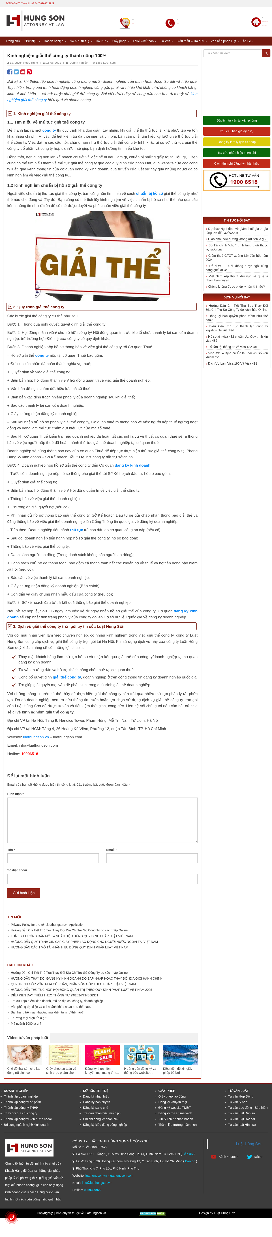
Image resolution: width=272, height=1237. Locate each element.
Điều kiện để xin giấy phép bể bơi (177, 1073)
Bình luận (15, 797)
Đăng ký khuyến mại (172, 1105)
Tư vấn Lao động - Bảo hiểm (248, 1111)
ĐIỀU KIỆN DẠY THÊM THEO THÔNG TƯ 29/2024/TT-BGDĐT (55, 998)
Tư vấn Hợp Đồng (240, 1099)
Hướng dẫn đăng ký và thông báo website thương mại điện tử (140, 1074)
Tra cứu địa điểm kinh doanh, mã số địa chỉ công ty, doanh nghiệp (57, 1004)
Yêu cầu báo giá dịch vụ (237, 134)
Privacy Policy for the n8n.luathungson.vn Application (47, 928)
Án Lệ (247, 40)
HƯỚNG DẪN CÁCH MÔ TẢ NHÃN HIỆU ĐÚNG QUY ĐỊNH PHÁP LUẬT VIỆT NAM (70, 950)
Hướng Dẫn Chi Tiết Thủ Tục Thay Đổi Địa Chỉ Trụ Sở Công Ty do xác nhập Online (69, 933)
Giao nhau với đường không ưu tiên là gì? (237, 242)
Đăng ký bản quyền (96, 1105)
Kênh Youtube (224, 1159)
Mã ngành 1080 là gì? (26, 1026)
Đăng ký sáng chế (95, 1111)
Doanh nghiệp (53, 40)
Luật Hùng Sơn (249, 1147)
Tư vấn (165, 40)
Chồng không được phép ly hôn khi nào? (236, 289)
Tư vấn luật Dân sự (241, 1116)
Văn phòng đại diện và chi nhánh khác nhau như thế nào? (51, 1009)
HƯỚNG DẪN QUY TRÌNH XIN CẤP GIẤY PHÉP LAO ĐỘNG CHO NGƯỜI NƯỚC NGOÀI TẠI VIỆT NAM (84, 944)
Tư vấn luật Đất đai (241, 1122)
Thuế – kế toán (143, 40)
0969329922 (47, 3)
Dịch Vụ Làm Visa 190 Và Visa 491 (232, 366)
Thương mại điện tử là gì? (29, 1021)
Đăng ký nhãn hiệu (96, 1099)
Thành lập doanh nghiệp (21, 1099)
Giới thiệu (30, 40)
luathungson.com (121, 1178)
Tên (11, 852)
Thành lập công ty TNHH (21, 1111)
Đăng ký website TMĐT (174, 1111)
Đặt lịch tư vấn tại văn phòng (237, 123)
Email (111, 852)
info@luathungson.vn (96, 1186)
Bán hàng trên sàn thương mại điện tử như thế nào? (47, 1015)
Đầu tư (100, 40)
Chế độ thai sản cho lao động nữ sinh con (24, 1073)
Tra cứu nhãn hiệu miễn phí (237, 156)
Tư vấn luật (238, 1094)
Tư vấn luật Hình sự (242, 1127)
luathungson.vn (96, 1178)
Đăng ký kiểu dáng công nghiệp (105, 1127)
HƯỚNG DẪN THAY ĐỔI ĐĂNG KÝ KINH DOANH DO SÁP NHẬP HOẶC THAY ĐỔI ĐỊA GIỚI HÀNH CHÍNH (87, 981)
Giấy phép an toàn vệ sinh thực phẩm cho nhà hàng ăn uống (63, 1074)
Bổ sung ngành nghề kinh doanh (26, 1127)
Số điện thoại (17, 873)
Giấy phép (119, 40)
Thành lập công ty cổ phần (22, 1105)
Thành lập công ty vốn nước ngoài (28, 1122)
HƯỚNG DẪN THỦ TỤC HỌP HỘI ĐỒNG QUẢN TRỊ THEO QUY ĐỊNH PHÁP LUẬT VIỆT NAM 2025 (81, 993)
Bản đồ (188, 1157)
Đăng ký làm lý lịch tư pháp (237, 145)
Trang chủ (13, 40)
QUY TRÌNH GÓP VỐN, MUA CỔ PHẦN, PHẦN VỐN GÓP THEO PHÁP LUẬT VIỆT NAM (73, 987)
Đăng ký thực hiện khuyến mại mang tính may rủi (100, 1074)
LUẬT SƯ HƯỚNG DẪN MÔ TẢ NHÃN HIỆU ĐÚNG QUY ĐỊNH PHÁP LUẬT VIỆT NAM (72, 939)
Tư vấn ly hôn (237, 1105)
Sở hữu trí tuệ (79, 40)
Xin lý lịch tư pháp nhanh (175, 1122)
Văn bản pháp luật (223, 40)
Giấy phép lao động (172, 1099)
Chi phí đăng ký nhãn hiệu (101, 1122)
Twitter (255, 1159)
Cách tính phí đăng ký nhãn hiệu (236, 166)
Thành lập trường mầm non (177, 1127)
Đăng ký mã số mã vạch (175, 1116)
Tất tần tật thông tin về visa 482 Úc (232, 350)
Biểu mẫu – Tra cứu (190, 40)
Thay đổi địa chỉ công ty (20, 1116)
